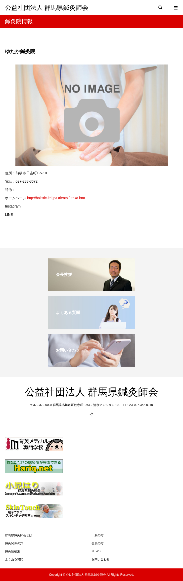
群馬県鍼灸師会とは (18, 535)
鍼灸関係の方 (14, 543)
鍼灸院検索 (12, 551)
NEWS (96, 551)
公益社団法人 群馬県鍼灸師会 (46, 7)
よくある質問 (14, 559)
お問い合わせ (101, 559)
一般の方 (98, 535)
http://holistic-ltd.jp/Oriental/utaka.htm (56, 198)
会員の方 (98, 543)
